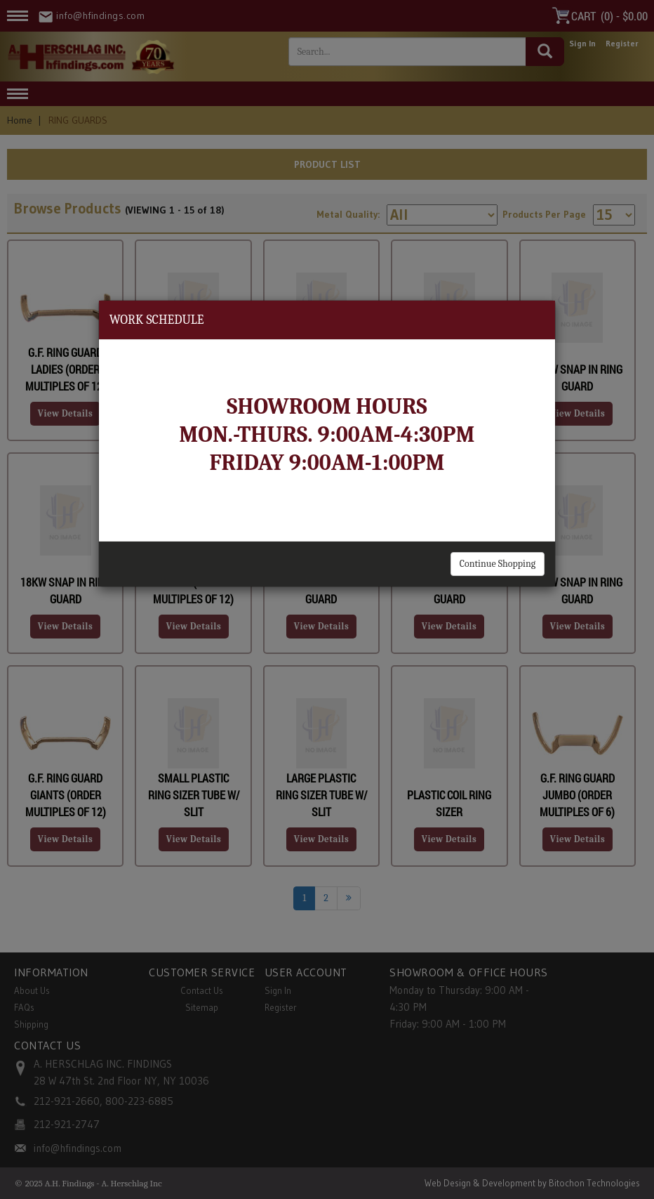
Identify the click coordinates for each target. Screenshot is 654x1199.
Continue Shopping (497, 564)
